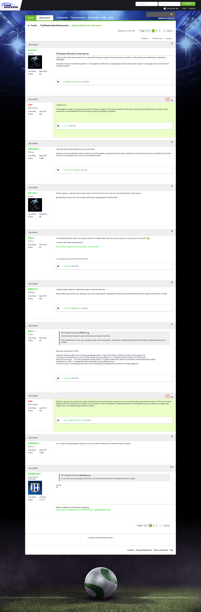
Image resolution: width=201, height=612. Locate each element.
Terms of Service (161, 550)
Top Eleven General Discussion (54, 25)
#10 (171, 467)
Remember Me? (173, 9)
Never (72, 170)
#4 (172, 186)
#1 (172, 43)
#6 (172, 282)
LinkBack (144, 38)
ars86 (65, 82)
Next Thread (107, 538)
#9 (172, 436)
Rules (111, 18)
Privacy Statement (144, 550)
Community (62, 18)
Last (169, 31)
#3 (172, 142)
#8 (172, 397)
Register (192, 8)
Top (171, 550)
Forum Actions (78, 18)
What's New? (44, 18)
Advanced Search (166, 18)
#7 (172, 324)
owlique (66, 420)
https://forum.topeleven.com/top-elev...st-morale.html (77, 247)
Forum (31, 18)
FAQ (104, 18)
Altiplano (78, 308)
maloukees (67, 266)
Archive (130, 550)
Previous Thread (95, 538)
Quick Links (93, 18)
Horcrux (66, 126)
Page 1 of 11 (146, 31)
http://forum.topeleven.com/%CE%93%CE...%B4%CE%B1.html (83, 510)
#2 (172, 101)
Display (168, 38)
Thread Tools (157, 38)
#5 (172, 231)
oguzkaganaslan (77, 82)
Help (184, 8)
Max (79, 170)
